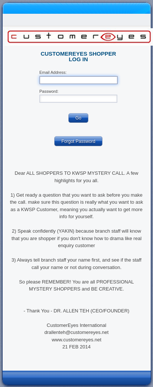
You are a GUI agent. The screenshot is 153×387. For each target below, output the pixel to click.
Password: (48, 91)
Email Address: (52, 72)
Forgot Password (78, 141)
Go (78, 118)
